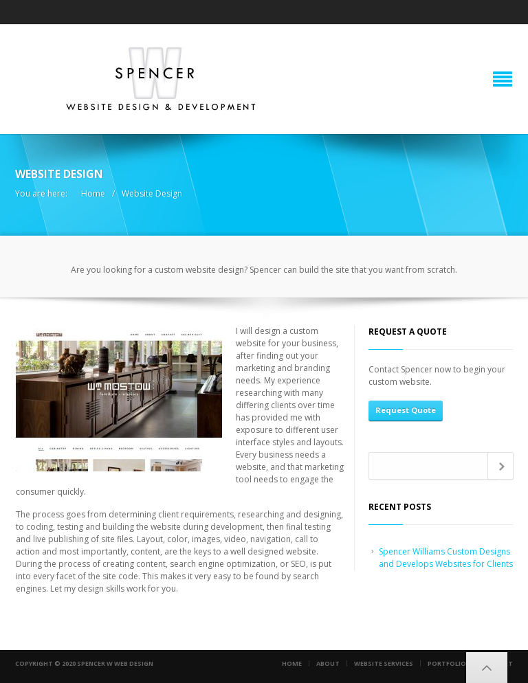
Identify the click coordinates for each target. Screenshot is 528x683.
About (328, 663)
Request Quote (405, 410)
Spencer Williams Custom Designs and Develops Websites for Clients (446, 558)
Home (93, 193)
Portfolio (447, 663)
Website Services (383, 663)
